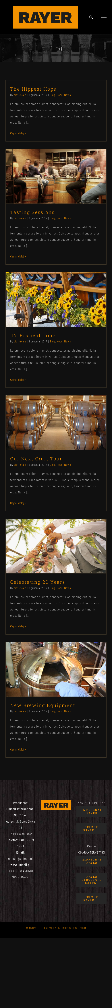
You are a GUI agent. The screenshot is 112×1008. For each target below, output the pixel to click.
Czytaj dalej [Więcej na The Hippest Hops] (17, 133)
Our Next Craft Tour (36, 459)
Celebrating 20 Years (37, 582)
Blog (52, 95)
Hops (60, 95)
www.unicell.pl (20, 865)
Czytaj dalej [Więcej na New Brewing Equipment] (17, 749)
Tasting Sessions (32, 212)
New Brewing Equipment (42, 705)
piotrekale (20, 95)
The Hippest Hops (33, 89)
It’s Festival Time (33, 335)
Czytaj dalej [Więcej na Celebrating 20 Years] (17, 626)
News (67, 95)
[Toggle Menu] (104, 17)
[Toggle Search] (91, 17)
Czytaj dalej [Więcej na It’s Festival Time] (17, 379)
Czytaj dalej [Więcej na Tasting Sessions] (17, 256)
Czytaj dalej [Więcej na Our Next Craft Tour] (17, 503)
